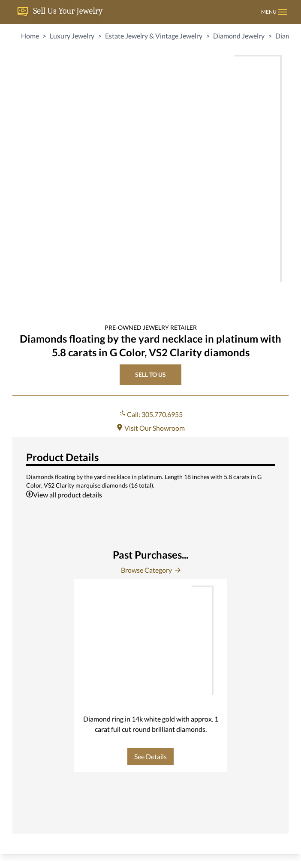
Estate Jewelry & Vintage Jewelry (153, 36)
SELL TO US (150, 374)
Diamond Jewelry (239, 36)
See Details (150, 756)
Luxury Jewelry (72, 36)
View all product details (64, 495)
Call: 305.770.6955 (151, 414)
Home (30, 36)
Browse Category (151, 570)
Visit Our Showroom (150, 428)
